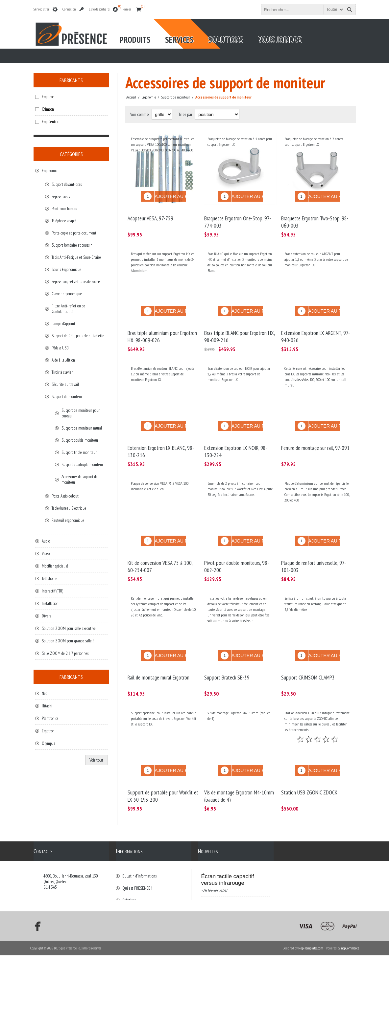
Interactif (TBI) (52, 591)
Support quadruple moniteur (82, 464)
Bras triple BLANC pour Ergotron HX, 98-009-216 (239, 327)
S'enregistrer (41, 9)
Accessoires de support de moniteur (79, 479)
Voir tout (96, 760)
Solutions (129, 870)
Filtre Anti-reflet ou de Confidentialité (68, 308)
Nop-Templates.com (310, 1016)
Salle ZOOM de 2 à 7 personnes (65, 653)
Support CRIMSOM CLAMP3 (308, 653)
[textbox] (302, 9)
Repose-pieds (61, 196)
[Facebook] (35, 995)
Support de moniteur (67, 396)
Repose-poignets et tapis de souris (76, 281)
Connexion (69, 9)
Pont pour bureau (64, 208)
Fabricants (71, 80)
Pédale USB (60, 348)
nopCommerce (350, 1016)
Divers (46, 616)
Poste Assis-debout (65, 496)
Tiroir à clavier (62, 372)
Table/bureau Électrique (69, 508)
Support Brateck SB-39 (227, 653)
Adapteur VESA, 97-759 (150, 213)
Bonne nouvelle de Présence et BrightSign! (230, 934)
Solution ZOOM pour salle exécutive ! (70, 628)
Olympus (48, 743)
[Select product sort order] (217, 114)
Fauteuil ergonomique (68, 520)
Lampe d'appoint (63, 323)
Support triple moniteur (79, 452)
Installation (50, 603)
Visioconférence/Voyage (231, 892)
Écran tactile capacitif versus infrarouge (227, 849)
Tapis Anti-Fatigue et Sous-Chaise (76, 257)
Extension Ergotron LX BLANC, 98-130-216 (161, 437)
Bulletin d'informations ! (140, 846)
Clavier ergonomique (67, 294)
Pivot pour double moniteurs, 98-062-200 (236, 547)
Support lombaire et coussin (72, 245)
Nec (44, 693)
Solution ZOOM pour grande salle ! (68, 641)
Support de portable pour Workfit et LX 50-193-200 (163, 766)
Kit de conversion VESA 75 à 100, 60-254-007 (160, 547)
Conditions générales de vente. (144, 882)
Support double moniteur (79, 440)
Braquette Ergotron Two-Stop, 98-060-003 (315, 217)
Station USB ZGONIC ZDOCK (309, 763)
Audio (46, 541)
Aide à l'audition (63, 360)
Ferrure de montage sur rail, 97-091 (315, 433)
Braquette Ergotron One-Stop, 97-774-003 (237, 217)
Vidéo (46, 553)
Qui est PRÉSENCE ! (137, 858)
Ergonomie (50, 170)
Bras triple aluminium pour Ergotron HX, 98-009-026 (162, 327)
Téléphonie (49, 578)
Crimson (48, 109)
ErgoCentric (50, 121)
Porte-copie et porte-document (74, 233)
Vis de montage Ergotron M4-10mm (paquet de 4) (239, 766)
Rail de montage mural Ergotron (158, 653)
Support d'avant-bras (67, 184)
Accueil (131, 97)
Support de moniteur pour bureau (80, 413)
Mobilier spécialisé (55, 566)
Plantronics (50, 718)
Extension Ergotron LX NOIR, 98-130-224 (235, 437)
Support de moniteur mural (81, 428)
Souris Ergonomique (66, 269)
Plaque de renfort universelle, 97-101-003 (313, 547)
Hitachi (47, 706)
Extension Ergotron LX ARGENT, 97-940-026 (315, 327)
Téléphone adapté (64, 221)
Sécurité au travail (65, 384)
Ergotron (48, 97)
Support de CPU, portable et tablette (78, 336)
